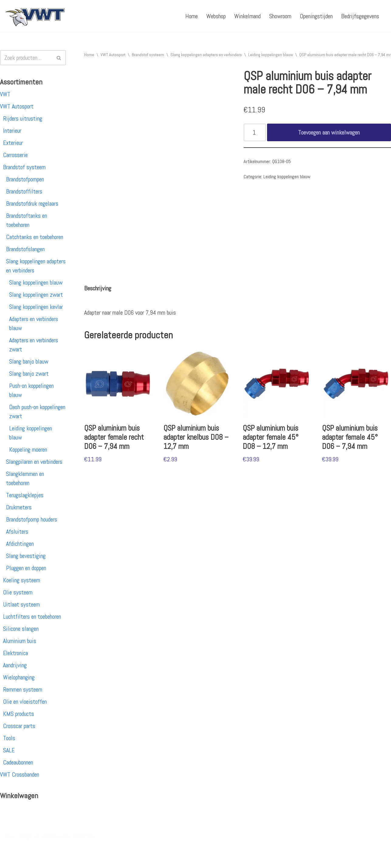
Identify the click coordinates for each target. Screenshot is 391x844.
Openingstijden (316, 16)
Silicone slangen (21, 629)
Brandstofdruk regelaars (32, 203)
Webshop (216, 16)
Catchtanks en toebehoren (34, 237)
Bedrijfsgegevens (360, 16)
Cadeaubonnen (18, 762)
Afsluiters (17, 531)
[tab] (97, 288)
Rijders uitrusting (22, 118)
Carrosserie (15, 155)
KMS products (18, 714)
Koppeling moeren (28, 449)
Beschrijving (97, 288)
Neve (10, 836)
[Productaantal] (255, 132)
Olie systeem (18, 592)
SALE (9, 750)
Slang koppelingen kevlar (36, 307)
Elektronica (15, 653)
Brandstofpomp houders (31, 519)
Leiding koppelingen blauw (270, 54)
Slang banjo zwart (29, 374)
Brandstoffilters (24, 191)
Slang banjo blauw (28, 361)
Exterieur (13, 143)
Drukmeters (19, 507)
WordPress (83, 836)
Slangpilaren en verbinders (34, 462)
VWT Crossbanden (19, 774)
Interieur (12, 131)
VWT (5, 94)
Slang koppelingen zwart (36, 295)
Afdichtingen (20, 544)
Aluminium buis (19, 641)
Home (191, 16)
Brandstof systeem (24, 167)
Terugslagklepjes (24, 495)
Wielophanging (19, 677)
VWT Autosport (16, 106)
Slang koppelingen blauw (36, 282)
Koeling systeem (21, 580)
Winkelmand (247, 16)
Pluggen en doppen (26, 568)
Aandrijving (15, 665)
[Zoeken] (26, 57)
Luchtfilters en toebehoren (32, 616)
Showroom (280, 16)
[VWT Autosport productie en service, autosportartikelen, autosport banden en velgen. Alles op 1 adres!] (35, 15)
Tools (9, 738)
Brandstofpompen (25, 179)
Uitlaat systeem (21, 604)
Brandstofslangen (25, 249)
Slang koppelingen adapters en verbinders (206, 54)
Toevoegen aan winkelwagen (329, 132)
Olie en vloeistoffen (25, 702)
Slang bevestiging (26, 556)
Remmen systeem (22, 689)
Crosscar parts (19, 726)
